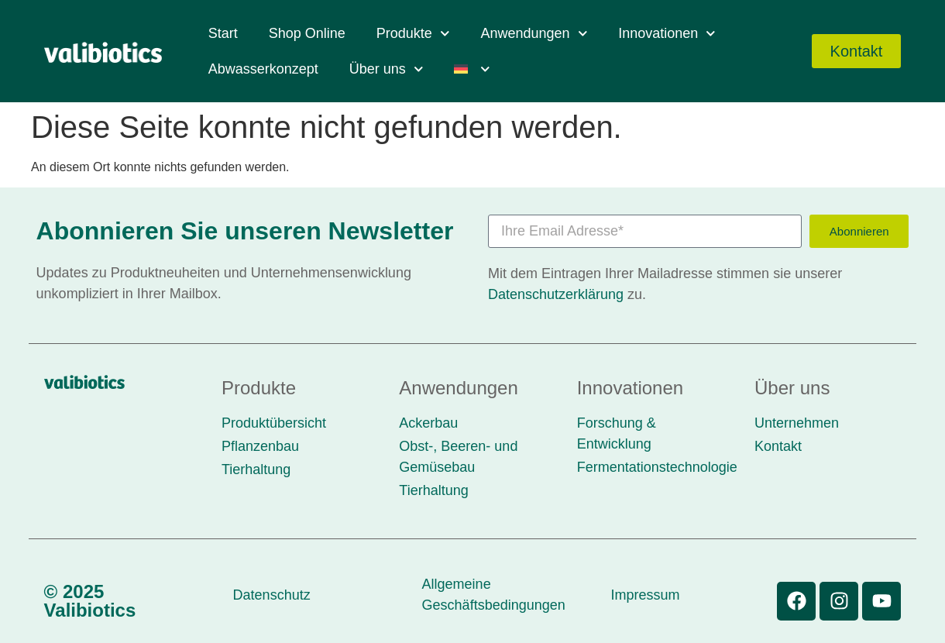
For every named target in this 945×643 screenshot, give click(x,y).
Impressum (645, 595)
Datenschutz (272, 595)
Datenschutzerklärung (556, 294)
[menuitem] (471, 69)
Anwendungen (533, 33)
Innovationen (667, 33)
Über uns (386, 69)
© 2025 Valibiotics (90, 601)
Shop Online (307, 33)
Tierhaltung (256, 469)
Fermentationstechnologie (657, 467)
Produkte (413, 33)
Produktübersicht (274, 423)
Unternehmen (796, 423)
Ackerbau (428, 423)
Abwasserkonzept (263, 69)
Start (223, 33)
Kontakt (778, 446)
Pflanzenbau (260, 446)
